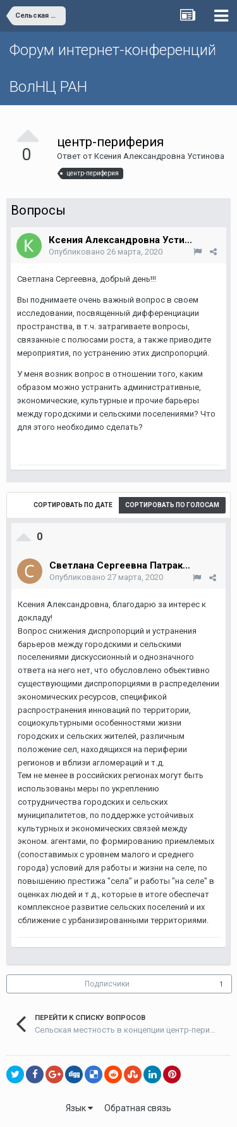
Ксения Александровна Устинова (159, 156)
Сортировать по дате (72, 504)
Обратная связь (137, 1108)
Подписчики (107, 983)
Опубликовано (105, 251)
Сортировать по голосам (172, 504)
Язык (79, 1108)
